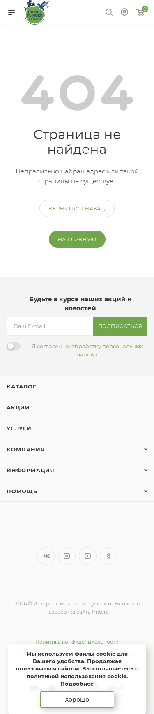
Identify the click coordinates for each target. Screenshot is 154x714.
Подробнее (77, 683)
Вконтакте (46, 556)
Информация (31, 470)
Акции (18, 407)
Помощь (22, 491)
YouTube (88, 556)
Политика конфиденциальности (77, 642)
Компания (26, 449)
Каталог (22, 386)
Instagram (67, 556)
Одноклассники (108, 556)
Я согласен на (87, 350)
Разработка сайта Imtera (77, 612)
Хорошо (77, 699)
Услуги (19, 428)
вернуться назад (77, 209)
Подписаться (120, 326)
